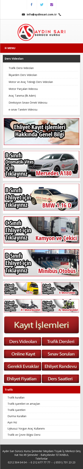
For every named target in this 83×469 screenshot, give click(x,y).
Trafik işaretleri (16, 410)
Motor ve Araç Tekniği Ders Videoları (31, 82)
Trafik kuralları (15, 397)
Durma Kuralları (16, 416)
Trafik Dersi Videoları (21, 68)
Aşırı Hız (12, 422)
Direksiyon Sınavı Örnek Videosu (28, 102)
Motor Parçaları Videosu (23, 89)
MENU (10, 48)
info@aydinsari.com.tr (39, 14)
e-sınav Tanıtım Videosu (23, 109)
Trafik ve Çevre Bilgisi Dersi (23, 434)
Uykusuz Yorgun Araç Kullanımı (26, 428)
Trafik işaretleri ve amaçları (23, 403)
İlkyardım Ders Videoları (23, 75)
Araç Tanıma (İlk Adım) (22, 95)
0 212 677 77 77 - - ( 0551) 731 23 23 (53, 462)
